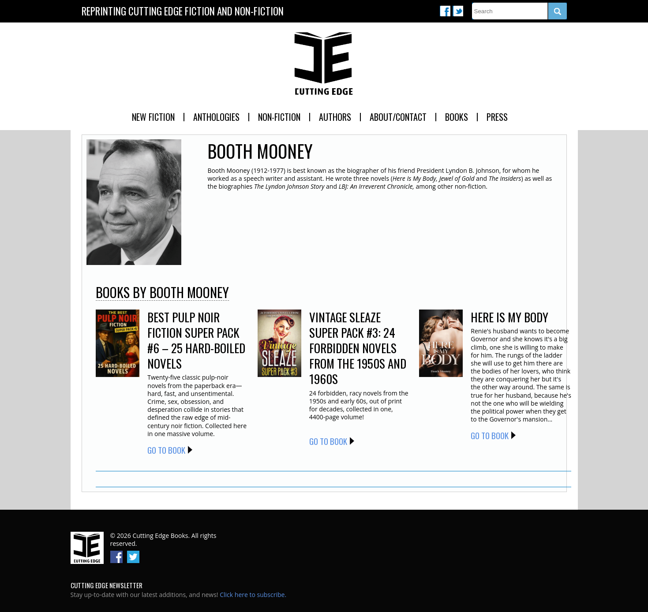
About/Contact (398, 117)
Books (456, 117)
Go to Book (166, 450)
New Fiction (153, 117)
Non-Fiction (279, 117)
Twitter (458, 11)
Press (497, 117)
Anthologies (216, 117)
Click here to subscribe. (253, 594)
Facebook (445, 11)
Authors (335, 117)
